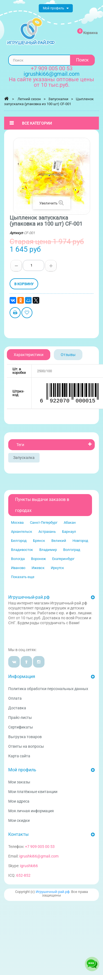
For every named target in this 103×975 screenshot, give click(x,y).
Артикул (16, 233)
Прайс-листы (20, 717)
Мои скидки (19, 820)
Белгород (19, 540)
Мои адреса (18, 801)
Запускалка (24, 457)
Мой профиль (22, 769)
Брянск (39, 540)
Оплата (15, 698)
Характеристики (28, 354)
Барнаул (69, 531)
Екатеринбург (63, 559)
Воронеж (38, 559)
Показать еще (22, 577)
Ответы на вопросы (26, 746)
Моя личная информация (31, 811)
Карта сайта (19, 756)
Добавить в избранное (26, 313)
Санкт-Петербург (43, 522)
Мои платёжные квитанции (32, 791)
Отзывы (68, 354)
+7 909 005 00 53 (52, 68)
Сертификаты (20, 727)
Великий (58, 540)
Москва (17, 522)
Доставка (17, 708)
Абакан (70, 522)
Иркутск (57, 568)
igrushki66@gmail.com (39, 856)
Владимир (48, 549)
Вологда (18, 559)
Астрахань (47, 531)
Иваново (18, 568)
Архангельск (21, 531)
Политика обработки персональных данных (48, 689)
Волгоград (71, 549)
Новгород (80, 540)
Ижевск (38, 568)
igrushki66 (29, 866)
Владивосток (22, 549)
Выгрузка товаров (25, 737)
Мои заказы (19, 782)
